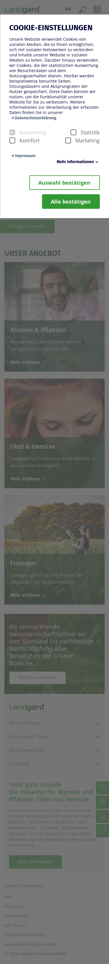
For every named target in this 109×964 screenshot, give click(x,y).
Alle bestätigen (71, 201)
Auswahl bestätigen (64, 182)
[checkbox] (12, 132)
